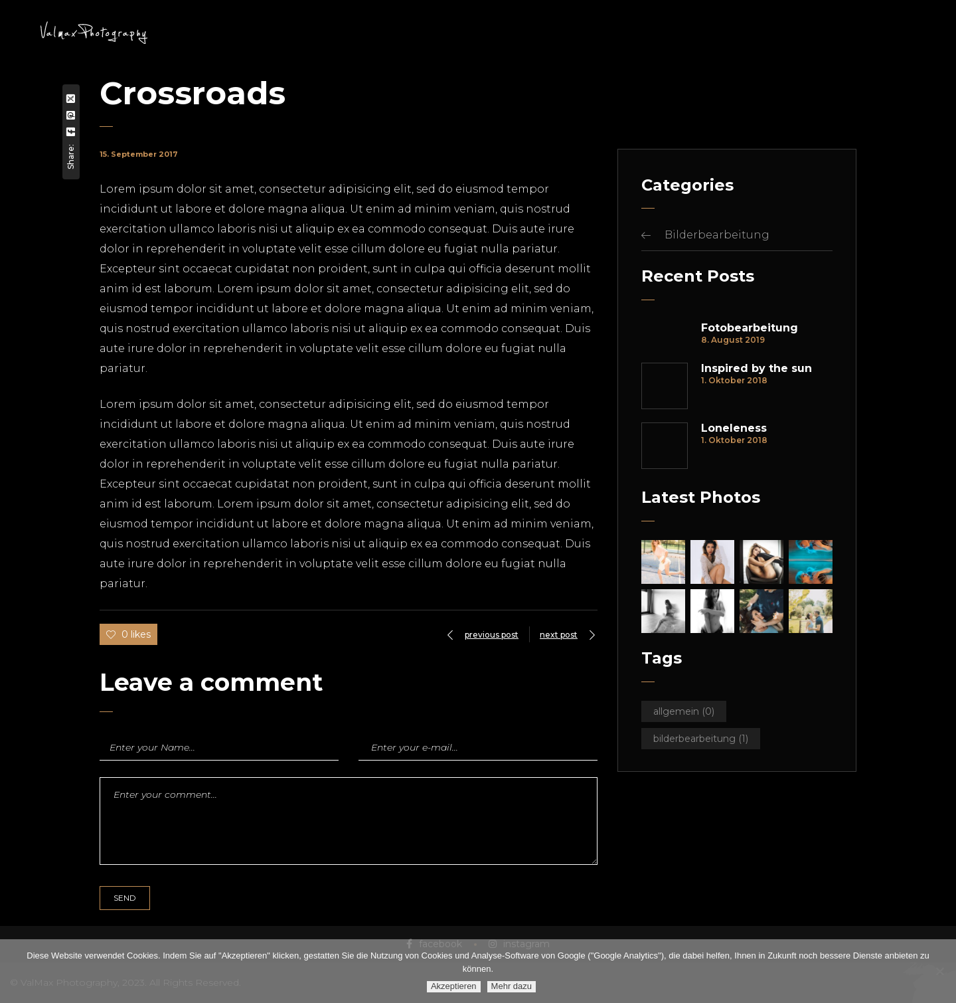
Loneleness (734, 428)
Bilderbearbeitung (717, 234)
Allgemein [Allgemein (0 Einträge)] (683, 711)
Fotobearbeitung (749, 328)
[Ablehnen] (939, 971)
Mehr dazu (511, 986)
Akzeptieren (454, 986)
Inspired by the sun (756, 369)
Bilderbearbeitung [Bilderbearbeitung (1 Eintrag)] (700, 739)
